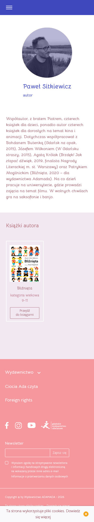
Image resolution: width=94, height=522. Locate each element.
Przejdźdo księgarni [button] (25, 312)
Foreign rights (18, 400)
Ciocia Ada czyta (21, 386)
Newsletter (14, 443)
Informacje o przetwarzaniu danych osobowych (39, 476)
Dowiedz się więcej (58, 505)
